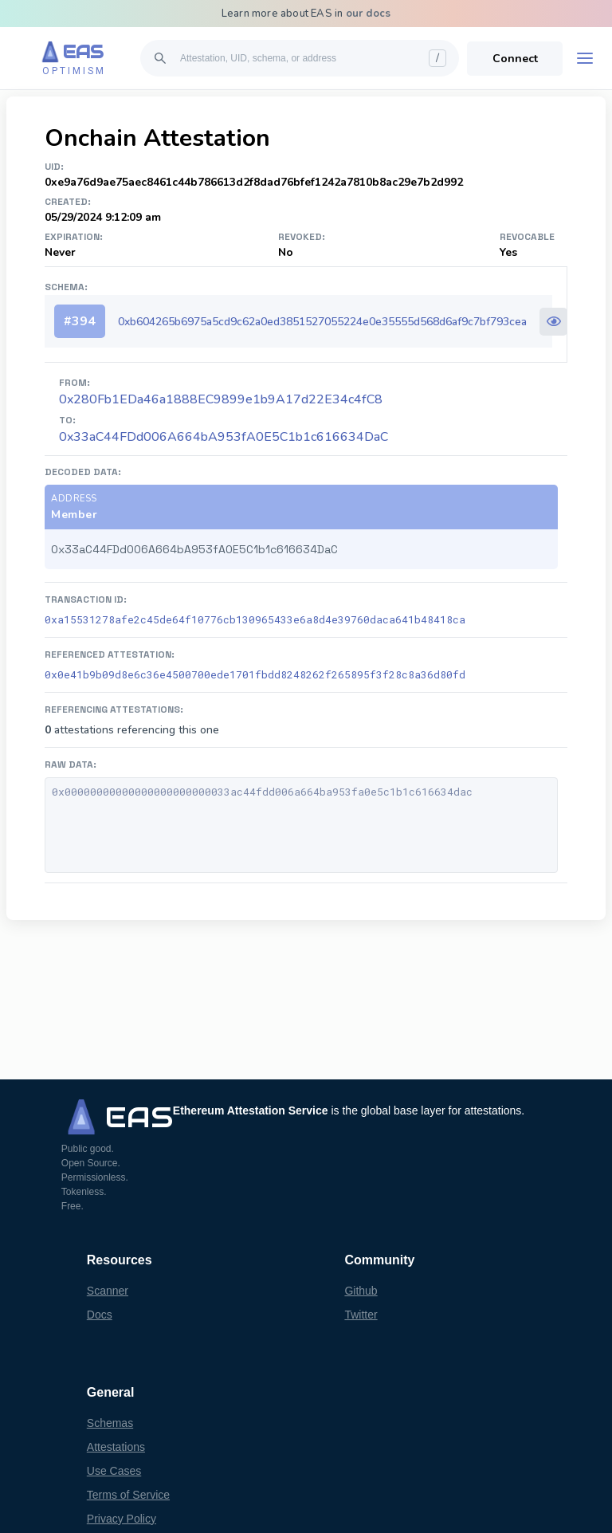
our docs (368, 13)
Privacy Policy (121, 1518)
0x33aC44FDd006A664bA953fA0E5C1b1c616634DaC (223, 437)
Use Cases (114, 1470)
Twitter (360, 1314)
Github (360, 1290)
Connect (515, 58)
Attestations (116, 1447)
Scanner (107, 1290)
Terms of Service (128, 1494)
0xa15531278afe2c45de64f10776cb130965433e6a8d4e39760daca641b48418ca (255, 619)
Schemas (110, 1423)
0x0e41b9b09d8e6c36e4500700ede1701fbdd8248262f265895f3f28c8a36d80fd (255, 674)
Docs (99, 1314)
